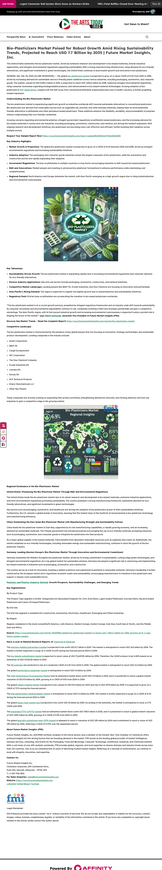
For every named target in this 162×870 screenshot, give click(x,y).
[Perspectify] (3, 432)
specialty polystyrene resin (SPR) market (36, 720)
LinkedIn (11, 784)
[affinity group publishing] (3, 438)
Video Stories (74, 37)
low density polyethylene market (26, 656)
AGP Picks (8, 4)
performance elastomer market (32, 670)
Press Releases (55, 37)
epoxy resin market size (28, 702)
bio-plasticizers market (79, 76)
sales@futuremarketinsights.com (43, 777)
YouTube (35, 784)
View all (156, 4)
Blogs (26, 784)
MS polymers (17, 665)
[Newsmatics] (3, 444)
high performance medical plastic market (30, 694)
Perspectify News (16, 37)
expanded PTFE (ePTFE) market (26, 711)
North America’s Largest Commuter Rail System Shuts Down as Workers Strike (48, 3)
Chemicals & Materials (64, 642)
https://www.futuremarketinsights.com (34, 780)
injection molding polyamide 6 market (29, 647)
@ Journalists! (36, 37)
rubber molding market (28, 685)
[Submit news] (3, 426)
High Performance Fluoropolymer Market (30, 676)
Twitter (19, 784)
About (87, 37)
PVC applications (28, 90)
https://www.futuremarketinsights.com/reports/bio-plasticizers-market (101, 321)
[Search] (147, 37)
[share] (153, 37)
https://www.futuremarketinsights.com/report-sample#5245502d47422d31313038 (82, 136)
